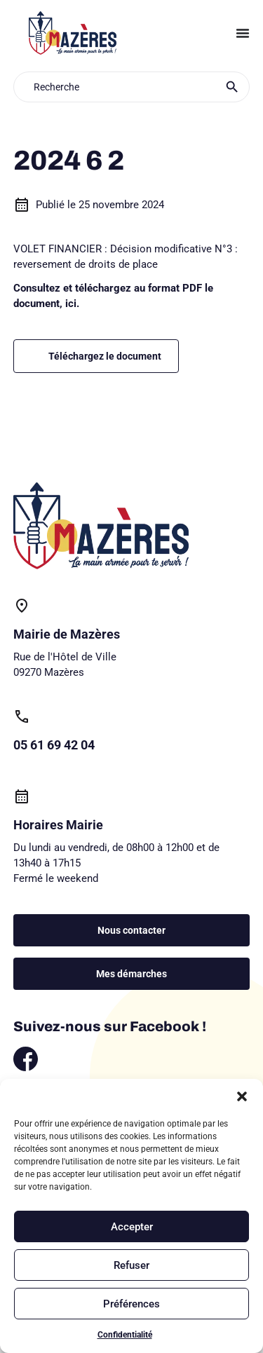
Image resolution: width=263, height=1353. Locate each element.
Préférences (131, 1304)
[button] (242, 1096)
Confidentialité (124, 1335)
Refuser (131, 1265)
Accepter (132, 1227)
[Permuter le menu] (243, 33)
